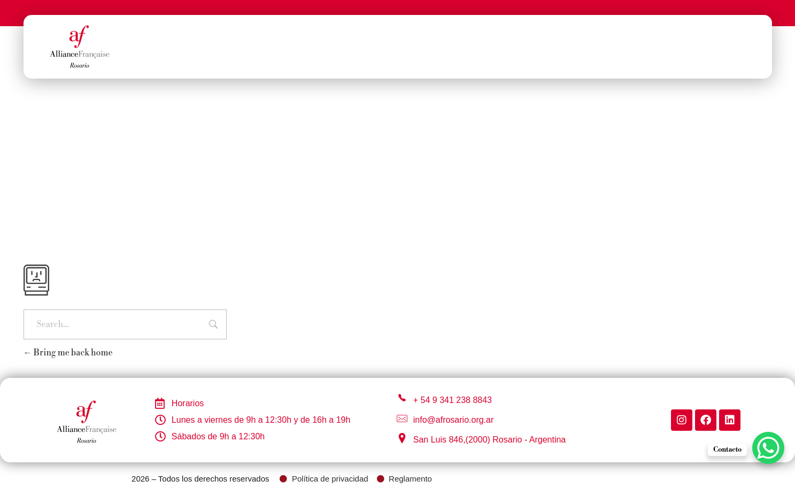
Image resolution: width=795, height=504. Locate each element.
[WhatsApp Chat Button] (768, 448)
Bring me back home (68, 352)
